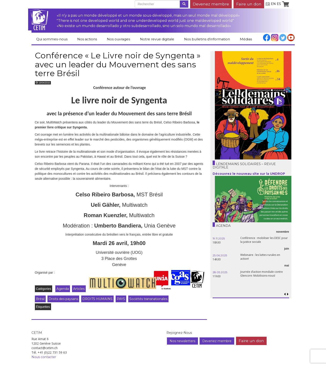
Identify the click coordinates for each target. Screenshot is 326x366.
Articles (79, 289)
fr (267, 4)
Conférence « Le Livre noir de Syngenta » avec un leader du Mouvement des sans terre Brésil (117, 64)
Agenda (62, 289)
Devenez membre (211, 4)
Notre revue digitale (157, 39)
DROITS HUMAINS (97, 299)
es (279, 4)
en (273, 4)
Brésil (40, 299)
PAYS (121, 299)
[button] (288, 294)
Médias (246, 39)
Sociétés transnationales (148, 299)
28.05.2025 (220, 272)
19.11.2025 (219, 238)
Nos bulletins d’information (207, 39)
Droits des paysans (63, 299)
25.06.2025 (220, 255)
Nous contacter (43, 357)
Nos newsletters (182, 341)
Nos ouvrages (118, 39)
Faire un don (248, 4)
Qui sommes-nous (51, 39)
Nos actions (87, 39)
